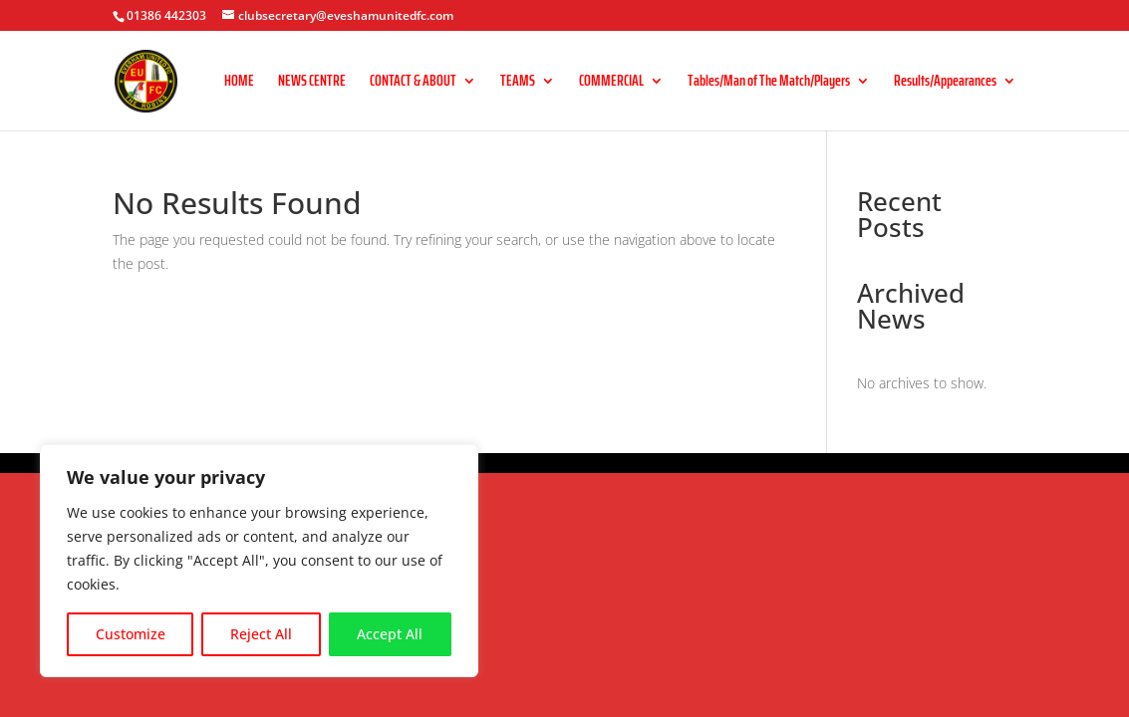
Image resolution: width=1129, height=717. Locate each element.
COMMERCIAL (611, 83)
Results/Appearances (945, 83)
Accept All (390, 633)
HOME (239, 83)
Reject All (261, 633)
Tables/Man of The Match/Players (769, 83)
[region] (259, 560)
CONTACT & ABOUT (413, 83)
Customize (130, 633)
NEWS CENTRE (312, 83)
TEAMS (517, 83)
